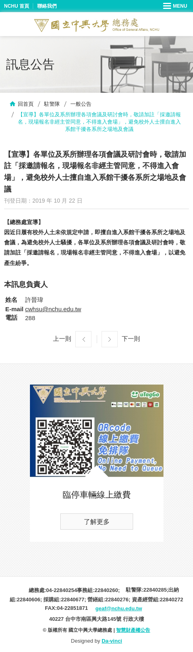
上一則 (62, 338)
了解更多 (97, 521)
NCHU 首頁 (16, 6)
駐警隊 (52, 104)
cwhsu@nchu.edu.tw (53, 309)
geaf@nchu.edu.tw (118, 608)
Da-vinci (112, 641)
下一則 (131, 338)
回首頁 (26, 104)
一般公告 (80, 104)
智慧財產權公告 (133, 630)
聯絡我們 (47, 6)
